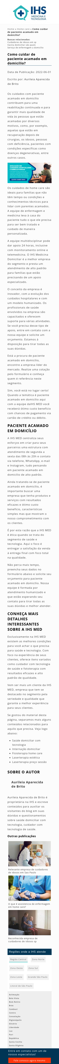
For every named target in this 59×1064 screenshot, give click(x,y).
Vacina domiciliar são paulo (22, 45)
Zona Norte (38, 959)
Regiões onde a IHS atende (27, 951)
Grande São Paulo (38, 977)
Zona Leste (16, 977)
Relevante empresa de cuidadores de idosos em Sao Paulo (28, 871)
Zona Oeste (16, 968)
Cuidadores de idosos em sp (22, 42)
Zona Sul (33, 968)
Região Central (18, 959)
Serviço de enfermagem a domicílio (26, 47)
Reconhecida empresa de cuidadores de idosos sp (23, 940)
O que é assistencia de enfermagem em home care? (29, 905)
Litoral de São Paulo (21, 985)
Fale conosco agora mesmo (29, 1060)
